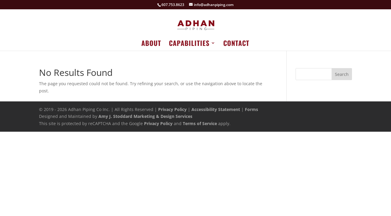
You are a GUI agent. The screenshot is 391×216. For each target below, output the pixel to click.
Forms (251, 109)
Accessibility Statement (215, 109)
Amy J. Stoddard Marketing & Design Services (145, 116)
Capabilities (189, 44)
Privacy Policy (172, 109)
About (151, 44)
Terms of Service (200, 123)
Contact (236, 44)
